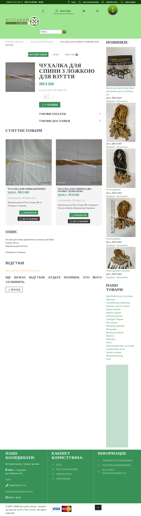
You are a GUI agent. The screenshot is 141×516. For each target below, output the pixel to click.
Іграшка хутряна (113, 352)
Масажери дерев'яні (115, 325)
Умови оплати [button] (52, 113)
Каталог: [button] (63, 11)
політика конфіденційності (112, 471)
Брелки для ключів (114, 332)
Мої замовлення (88, 2)
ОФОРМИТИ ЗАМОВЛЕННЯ (115, 460)
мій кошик (127, 2)
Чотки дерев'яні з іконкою (118, 270)
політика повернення (114, 465)
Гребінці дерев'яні (114, 315)
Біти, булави (111, 322)
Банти (109, 342)
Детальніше (122, 101)
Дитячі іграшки (113, 309)
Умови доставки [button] (54, 120)
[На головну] (23, 21)
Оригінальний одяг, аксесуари (120, 345)
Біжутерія (110, 339)
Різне (108, 359)
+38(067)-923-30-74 (14, 2)
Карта (8, 479)
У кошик (49, 104)
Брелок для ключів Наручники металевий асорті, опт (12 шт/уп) (120, 91)
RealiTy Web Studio (26, 509)
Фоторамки (111, 329)
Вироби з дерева (113, 312)
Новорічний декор (114, 355)
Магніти (110, 335)
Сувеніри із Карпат (115, 319)
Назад (14, 289)
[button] (38, 54)
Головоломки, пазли (115, 349)
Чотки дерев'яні (113, 189)
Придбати (110, 101)
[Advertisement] (117, 406)
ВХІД (71, 2)
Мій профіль (109, 2)
